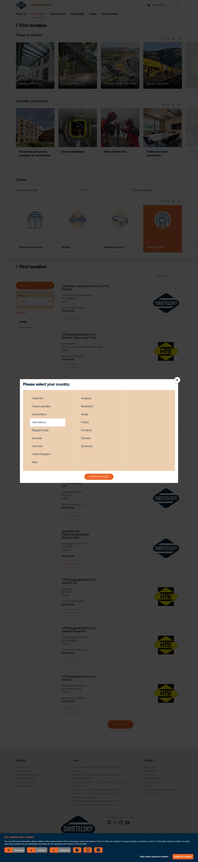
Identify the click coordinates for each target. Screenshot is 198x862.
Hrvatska (86, 398)
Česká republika (41, 406)
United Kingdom (41, 454)
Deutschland (39, 414)
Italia (34, 462)
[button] (14, 850)
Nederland (87, 406)
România (86, 430)
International (39, 422)
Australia (37, 438)
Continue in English (99, 476)
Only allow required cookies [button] (154, 856)
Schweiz (86, 438)
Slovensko (87, 446)
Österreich (38, 398)
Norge (84, 414)
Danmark (37, 446)
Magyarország (40, 430)
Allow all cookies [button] (183, 856)
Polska (85, 422)
